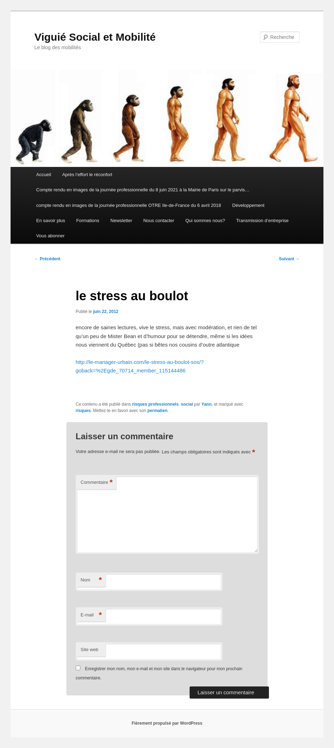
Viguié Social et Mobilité (95, 37)
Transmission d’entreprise (262, 220)
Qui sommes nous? (205, 220)
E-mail (91, 615)
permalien (158, 410)
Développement (248, 205)
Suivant (289, 258)
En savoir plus (50, 220)
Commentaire (97, 482)
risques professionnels (155, 404)
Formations (87, 220)
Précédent (47, 258)
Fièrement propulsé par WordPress (167, 723)
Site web (89, 649)
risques (83, 410)
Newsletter (121, 220)
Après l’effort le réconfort (87, 174)
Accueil (43, 174)
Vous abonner (50, 235)
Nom (91, 580)
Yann (206, 404)
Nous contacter (158, 220)
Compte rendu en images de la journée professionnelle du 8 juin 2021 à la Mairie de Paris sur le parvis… (142, 189)
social (187, 404)
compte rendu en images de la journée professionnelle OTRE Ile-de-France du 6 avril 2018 (128, 205)
